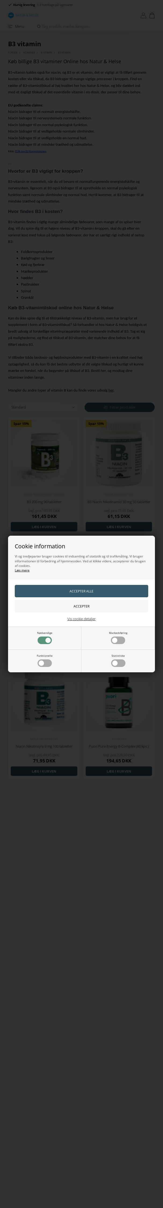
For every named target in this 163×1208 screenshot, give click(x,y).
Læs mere (22, 570)
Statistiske (118, 660)
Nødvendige (44, 637)
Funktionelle (45, 660)
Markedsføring (118, 637)
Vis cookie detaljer (81, 618)
